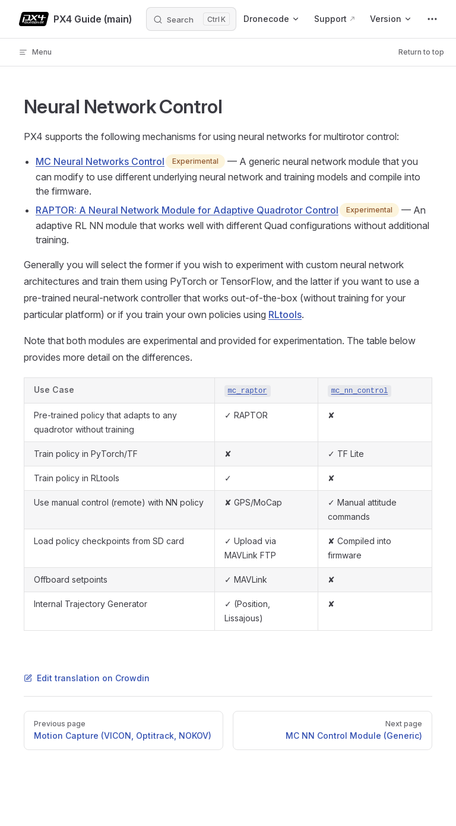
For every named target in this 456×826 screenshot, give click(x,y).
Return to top (421, 51)
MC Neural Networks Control (100, 161)
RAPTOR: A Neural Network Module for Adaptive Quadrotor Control (187, 210)
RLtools (285, 314)
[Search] (191, 19)
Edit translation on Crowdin (87, 678)
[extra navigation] (432, 19)
